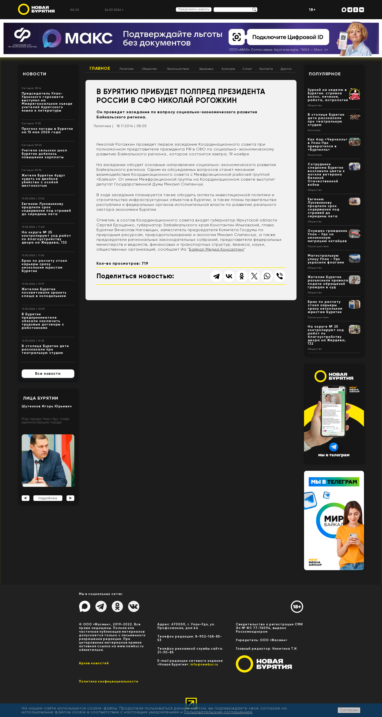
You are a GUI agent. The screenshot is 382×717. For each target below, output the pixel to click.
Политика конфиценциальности (108, 681)
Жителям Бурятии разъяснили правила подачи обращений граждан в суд (328, 282)
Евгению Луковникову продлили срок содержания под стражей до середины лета (46, 209)
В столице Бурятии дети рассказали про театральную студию (45, 349)
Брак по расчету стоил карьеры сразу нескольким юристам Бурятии (44, 266)
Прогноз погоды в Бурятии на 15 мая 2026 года (47, 130)
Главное (100, 68)
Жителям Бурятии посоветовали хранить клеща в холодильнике (44, 292)
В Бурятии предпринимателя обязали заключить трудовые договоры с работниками (43, 321)
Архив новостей (94, 663)
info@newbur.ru (204, 664)
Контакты (266, 68)
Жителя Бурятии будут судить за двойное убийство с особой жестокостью (43, 180)
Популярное (325, 74)
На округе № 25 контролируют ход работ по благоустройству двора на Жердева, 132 (46, 237)
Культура (228, 68)
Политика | (103, 126)
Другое (286, 68)
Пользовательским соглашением (218, 712)
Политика (127, 68)
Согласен (349, 710)
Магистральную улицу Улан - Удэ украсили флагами (326, 259)
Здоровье (206, 68)
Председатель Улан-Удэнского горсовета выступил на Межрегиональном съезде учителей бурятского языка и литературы (47, 102)
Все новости (48, 373)
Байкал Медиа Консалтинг (216, 249)
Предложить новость (193, 9)
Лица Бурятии (40, 398)
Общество (149, 68)
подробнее (47, 498)
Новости (34, 74)
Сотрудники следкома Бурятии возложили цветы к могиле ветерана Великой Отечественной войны (326, 174)
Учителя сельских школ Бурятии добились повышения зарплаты (44, 153)
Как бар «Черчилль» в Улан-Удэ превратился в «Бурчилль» (328, 144)
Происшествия (178, 68)
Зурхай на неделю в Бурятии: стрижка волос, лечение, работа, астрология (328, 95)
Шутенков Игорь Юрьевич (47, 406)
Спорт (247, 68)
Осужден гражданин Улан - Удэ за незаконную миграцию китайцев (327, 236)
